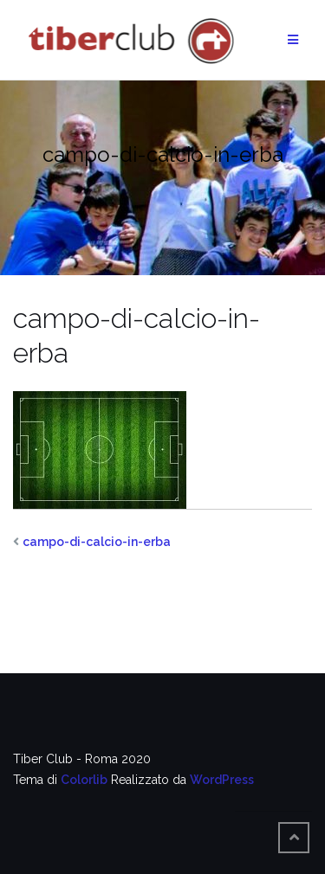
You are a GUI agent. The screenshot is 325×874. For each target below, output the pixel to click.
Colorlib (84, 780)
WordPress (222, 780)
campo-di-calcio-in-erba (97, 542)
